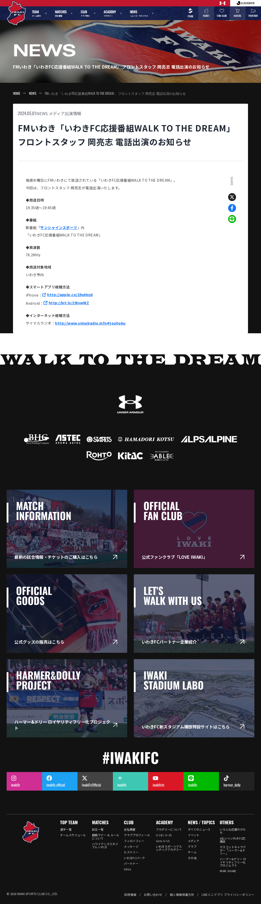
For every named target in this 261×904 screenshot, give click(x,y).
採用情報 (130, 894)
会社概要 (129, 829)
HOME (16, 93)
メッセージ (131, 846)
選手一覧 (66, 829)
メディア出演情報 (65, 113)
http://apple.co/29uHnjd (70, 294)
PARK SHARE (228, 871)
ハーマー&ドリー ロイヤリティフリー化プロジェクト (233, 862)
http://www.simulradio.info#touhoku (90, 323)
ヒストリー (131, 852)
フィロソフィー (134, 841)
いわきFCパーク (134, 858)
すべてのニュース (199, 829)
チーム (192, 852)
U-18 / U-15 (164, 835)
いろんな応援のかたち (233, 830)
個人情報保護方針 (182, 894)
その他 (192, 858)
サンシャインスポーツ (58, 227)
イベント (193, 835)
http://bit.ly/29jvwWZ (69, 302)
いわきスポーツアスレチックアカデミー (169, 848)
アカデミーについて (169, 829)
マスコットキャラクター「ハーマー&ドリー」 (233, 850)
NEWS (32, 93)
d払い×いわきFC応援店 (232, 839)
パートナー (131, 863)
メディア (193, 841)
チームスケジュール (73, 835)
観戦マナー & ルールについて (105, 836)
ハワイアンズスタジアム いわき (105, 845)
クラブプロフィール (137, 835)
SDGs (127, 869)
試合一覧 (97, 829)
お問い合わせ (153, 894)
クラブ (192, 846)
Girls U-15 (162, 841)
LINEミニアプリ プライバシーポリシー (228, 894)
